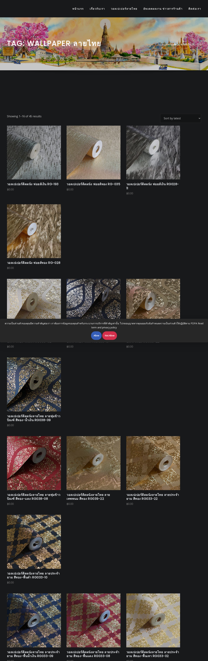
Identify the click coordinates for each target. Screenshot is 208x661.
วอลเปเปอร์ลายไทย (124, 8)
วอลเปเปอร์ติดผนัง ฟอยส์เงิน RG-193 (179, 46)
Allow (96, 335)
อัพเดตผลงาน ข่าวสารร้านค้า (162, 8)
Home (150, 46)
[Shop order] (180, 155)
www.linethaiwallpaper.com (101, 511)
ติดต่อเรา (194, 8)
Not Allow (109, 335)
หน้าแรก (78, 8)
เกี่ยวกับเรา (97, 8)
